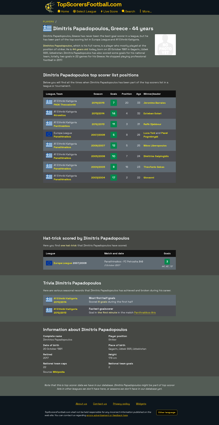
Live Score (109, 11)
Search (128, 11)
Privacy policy (121, 403)
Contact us (100, 403)
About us (81, 403)
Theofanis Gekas (154, 166)
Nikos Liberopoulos (155, 145)
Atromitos (60, 115)
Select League (84, 11)
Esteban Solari (152, 113)
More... (145, 11)
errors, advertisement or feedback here (107, 415)
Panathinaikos (62, 136)
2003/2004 (98, 177)
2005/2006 (98, 156)
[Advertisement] (109, 209)
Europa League (70, 263)
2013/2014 (98, 113)
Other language (166, 412)
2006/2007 (98, 145)
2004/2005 (98, 166)
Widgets (141, 403)
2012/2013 (98, 124)
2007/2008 (98, 134)
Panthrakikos (62, 126)
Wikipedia (59, 371)
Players (48, 21)
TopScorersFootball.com (89, 4)
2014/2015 (98, 102)
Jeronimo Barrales (155, 102)
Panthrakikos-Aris (145, 312)
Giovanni (149, 177)
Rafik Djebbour (152, 124)
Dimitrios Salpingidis (156, 156)
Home (63, 11)
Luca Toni (149, 133)
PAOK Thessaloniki (65, 104)
